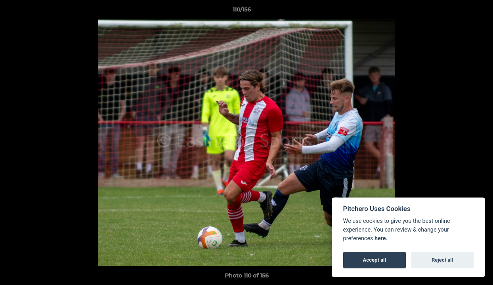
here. (381, 238)
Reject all (442, 260)
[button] (459, 11)
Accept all (374, 260)
